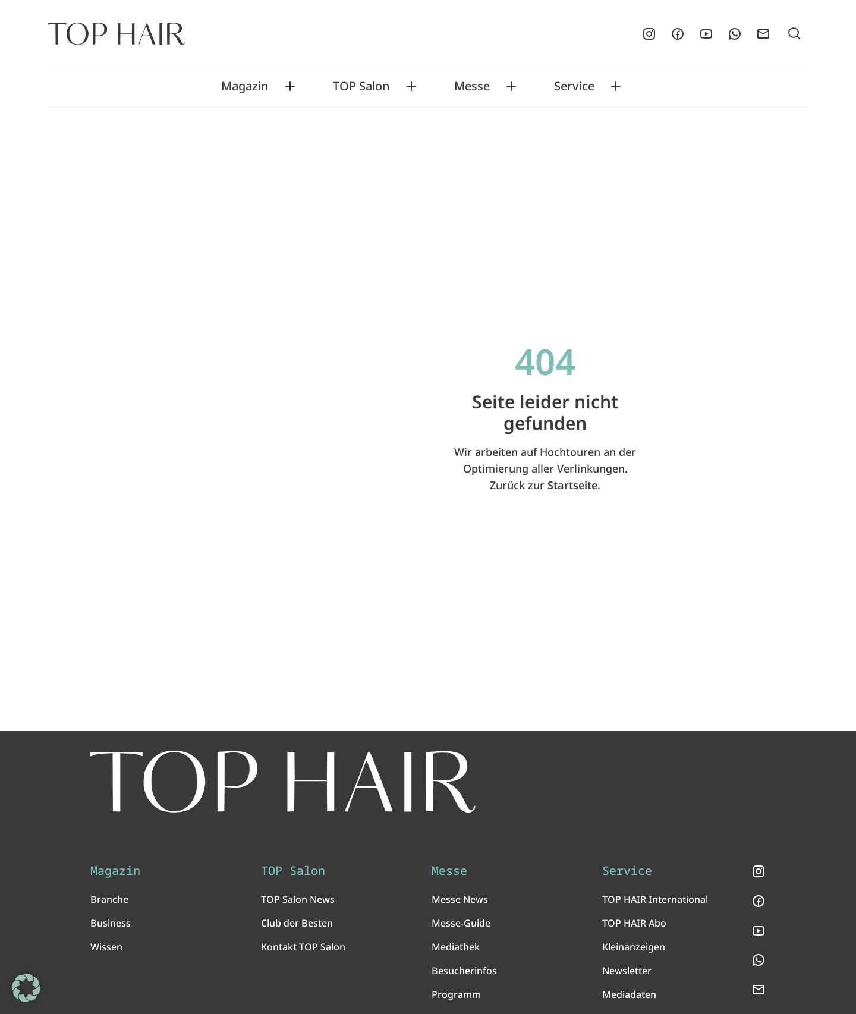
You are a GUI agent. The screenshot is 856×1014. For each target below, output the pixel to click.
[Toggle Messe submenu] (511, 86)
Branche (109, 899)
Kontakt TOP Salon (303, 946)
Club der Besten (297, 923)
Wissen (106, 946)
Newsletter (627, 970)
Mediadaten (629, 994)
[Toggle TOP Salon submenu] (411, 86)
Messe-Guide (461, 923)
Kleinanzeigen (633, 946)
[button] (26, 988)
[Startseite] (116, 34)
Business (110, 923)
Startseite (572, 485)
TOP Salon (361, 86)
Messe (472, 86)
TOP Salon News (298, 899)
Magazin (245, 86)
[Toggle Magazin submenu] (290, 86)
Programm (456, 994)
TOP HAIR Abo (634, 923)
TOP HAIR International (655, 899)
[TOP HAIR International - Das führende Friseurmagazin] (283, 782)
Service (574, 86)
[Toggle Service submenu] (616, 86)
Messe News (460, 899)
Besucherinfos (464, 970)
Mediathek (456, 946)
